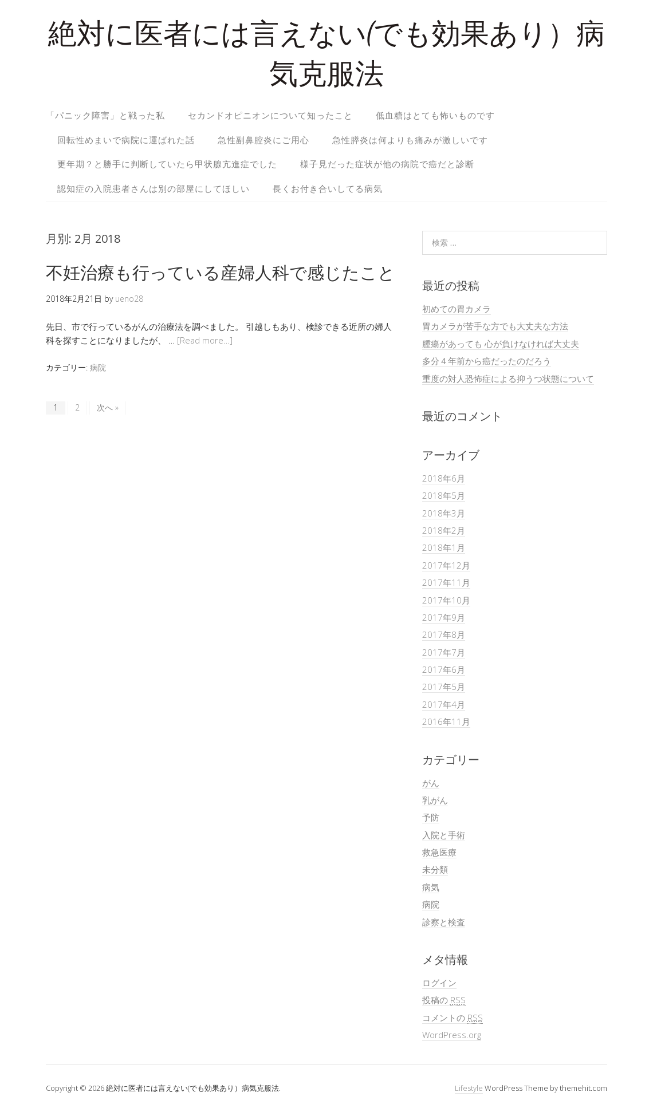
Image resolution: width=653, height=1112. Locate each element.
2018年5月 (443, 495)
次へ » (108, 407)
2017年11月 (446, 582)
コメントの (452, 1018)
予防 (430, 817)
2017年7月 (443, 652)
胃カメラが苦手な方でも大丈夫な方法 (495, 326)
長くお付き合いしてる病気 (328, 188)
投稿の (444, 1000)
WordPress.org (451, 1034)
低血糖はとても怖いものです (435, 115)
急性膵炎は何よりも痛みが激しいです (410, 139)
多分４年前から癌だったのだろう (486, 360)
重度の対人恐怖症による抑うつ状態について (508, 378)
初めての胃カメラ (456, 308)
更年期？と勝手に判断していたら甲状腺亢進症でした (167, 163)
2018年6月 (443, 478)
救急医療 (439, 852)
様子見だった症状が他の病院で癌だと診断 (387, 163)
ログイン (439, 982)
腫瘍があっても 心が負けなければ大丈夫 (500, 343)
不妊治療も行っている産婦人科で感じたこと (220, 272)
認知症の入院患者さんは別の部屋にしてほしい (153, 188)
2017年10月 (446, 600)
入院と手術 (443, 835)
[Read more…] (205, 340)
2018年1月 (443, 547)
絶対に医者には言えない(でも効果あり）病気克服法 (326, 57)
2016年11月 (446, 721)
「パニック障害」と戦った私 (105, 115)
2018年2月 (443, 530)
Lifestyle (469, 1088)
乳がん (435, 800)
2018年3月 (443, 513)
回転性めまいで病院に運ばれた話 (126, 139)
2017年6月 (443, 669)
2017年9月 (443, 617)
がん (430, 782)
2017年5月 (443, 686)
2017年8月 (443, 634)
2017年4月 (443, 704)
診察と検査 (443, 922)
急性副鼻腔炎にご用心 (263, 139)
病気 (430, 887)
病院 (98, 367)
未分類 (435, 869)
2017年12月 (446, 565)
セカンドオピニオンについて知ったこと (270, 115)
